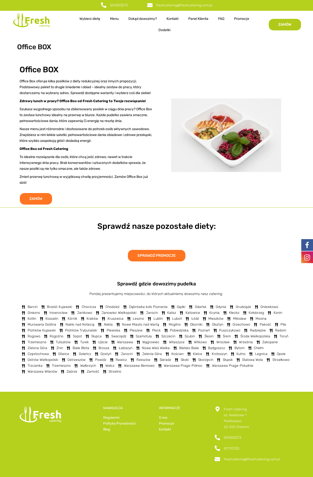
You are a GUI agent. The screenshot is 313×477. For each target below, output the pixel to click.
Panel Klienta (198, 19)
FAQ (221, 19)
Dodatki (164, 30)
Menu (114, 19)
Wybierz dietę (89, 19)
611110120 (231, 448)
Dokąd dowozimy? (142, 19)
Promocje (241, 19)
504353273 (119, 5)
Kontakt (173, 19)
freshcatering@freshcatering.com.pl (184, 5)
